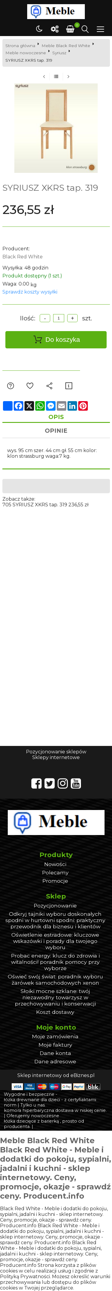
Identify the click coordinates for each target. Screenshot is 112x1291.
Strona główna (20, 45)
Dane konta (55, 1054)
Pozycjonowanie (55, 906)
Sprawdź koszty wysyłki (29, 292)
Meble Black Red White (66, 45)
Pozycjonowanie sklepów (56, 752)
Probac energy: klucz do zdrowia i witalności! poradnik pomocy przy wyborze (55, 962)
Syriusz (59, 52)
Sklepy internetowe (56, 758)
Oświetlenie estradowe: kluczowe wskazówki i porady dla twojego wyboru (55, 941)
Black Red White (22, 257)
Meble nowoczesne (25, 52)
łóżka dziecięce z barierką (31, 1121)
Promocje (55, 881)
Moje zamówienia (55, 1037)
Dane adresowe (55, 1062)
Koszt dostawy (55, 1012)
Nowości (55, 864)
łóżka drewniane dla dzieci (32, 1100)
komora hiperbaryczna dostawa (38, 1111)
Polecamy (55, 873)
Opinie (56, 431)
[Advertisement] (56, 564)
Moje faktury (55, 1045)
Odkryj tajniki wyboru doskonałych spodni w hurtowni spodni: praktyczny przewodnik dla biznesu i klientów (55, 920)
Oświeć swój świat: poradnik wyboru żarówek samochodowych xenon (55, 980)
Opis (56, 417)
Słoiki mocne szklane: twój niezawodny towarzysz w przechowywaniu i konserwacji (55, 997)
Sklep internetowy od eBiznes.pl (56, 1076)
